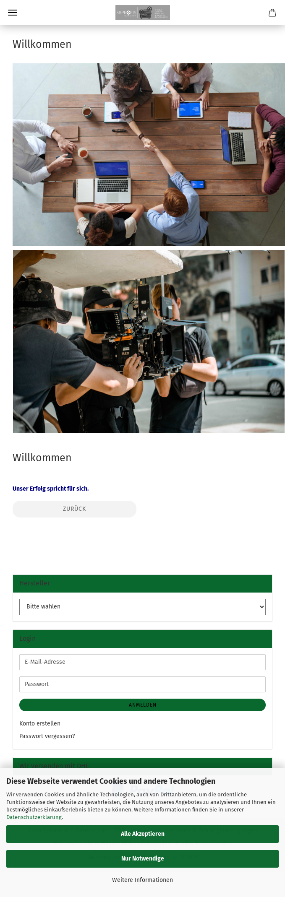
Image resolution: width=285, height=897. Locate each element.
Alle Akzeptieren (143, 833)
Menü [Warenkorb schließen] (12, 12)
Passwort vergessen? (47, 736)
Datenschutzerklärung (34, 817)
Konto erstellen (39, 723)
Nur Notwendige (142, 858)
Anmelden (143, 705)
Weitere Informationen (142, 880)
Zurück (74, 508)
